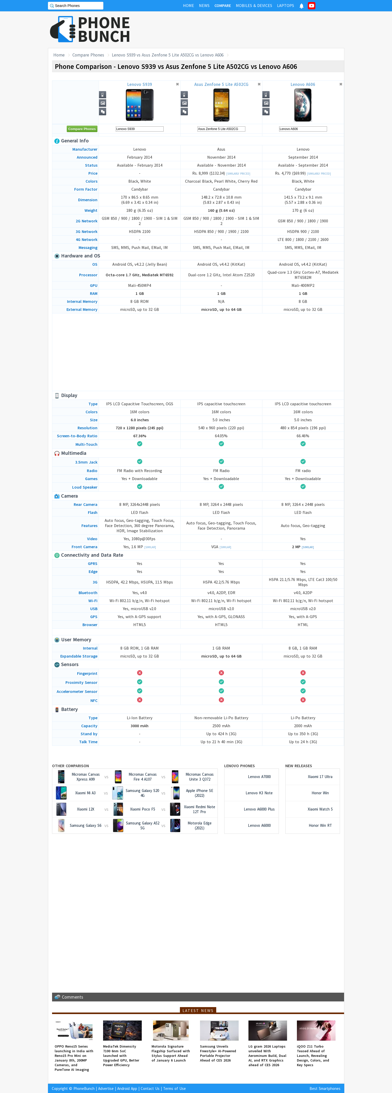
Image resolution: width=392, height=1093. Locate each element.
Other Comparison (70, 765)
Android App (127, 1088)
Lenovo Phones (239, 765)
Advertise (106, 1088)
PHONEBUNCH (104, 29)
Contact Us (150, 1088)
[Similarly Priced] (238, 173)
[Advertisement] (250, 29)
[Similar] (150, 547)
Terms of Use (174, 1088)
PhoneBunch (84, 1088)
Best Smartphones (325, 1088)
